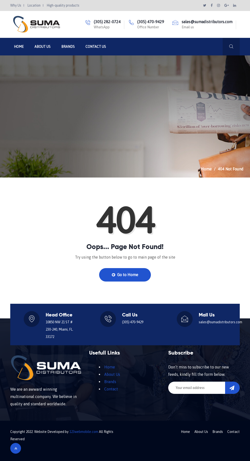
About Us (42, 47)
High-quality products (63, 5)
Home (19, 47)
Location (34, 5)
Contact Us (95, 47)
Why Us (15, 5)
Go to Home (125, 274)
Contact (111, 389)
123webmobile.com (83, 432)
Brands (68, 47)
